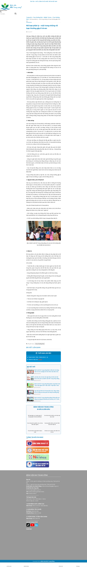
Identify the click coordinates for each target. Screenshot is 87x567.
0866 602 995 (35, 511)
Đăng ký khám (3, 10)
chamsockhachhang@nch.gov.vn (50, 486)
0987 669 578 (36, 518)
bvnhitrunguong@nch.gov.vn (33, 490)
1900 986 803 (44, 505)
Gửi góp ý (78, 565)
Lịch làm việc (9, 565)
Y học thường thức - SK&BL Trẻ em (42, 17)
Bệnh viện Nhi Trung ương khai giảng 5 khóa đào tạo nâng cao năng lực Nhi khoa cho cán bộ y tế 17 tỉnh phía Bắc (47, 399)
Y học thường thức (39, 343)
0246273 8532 (32, 491)
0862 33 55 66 (36, 505)
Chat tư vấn (61, 565)
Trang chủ (29, 17)
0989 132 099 (37, 513)
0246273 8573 (32, 493)
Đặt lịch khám (26, 565)
